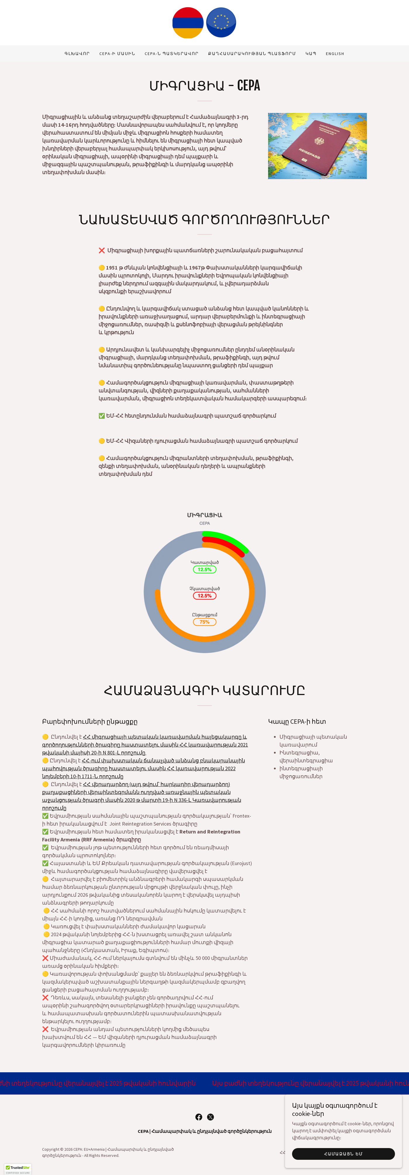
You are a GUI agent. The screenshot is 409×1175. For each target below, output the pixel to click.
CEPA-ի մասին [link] (117, 53)
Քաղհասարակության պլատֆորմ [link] (252, 53)
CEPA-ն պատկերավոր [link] (172, 53)
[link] (204, 22)
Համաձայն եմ (343, 1154)
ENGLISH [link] (335, 53)
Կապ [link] (311, 53)
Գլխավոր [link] (77, 53)
